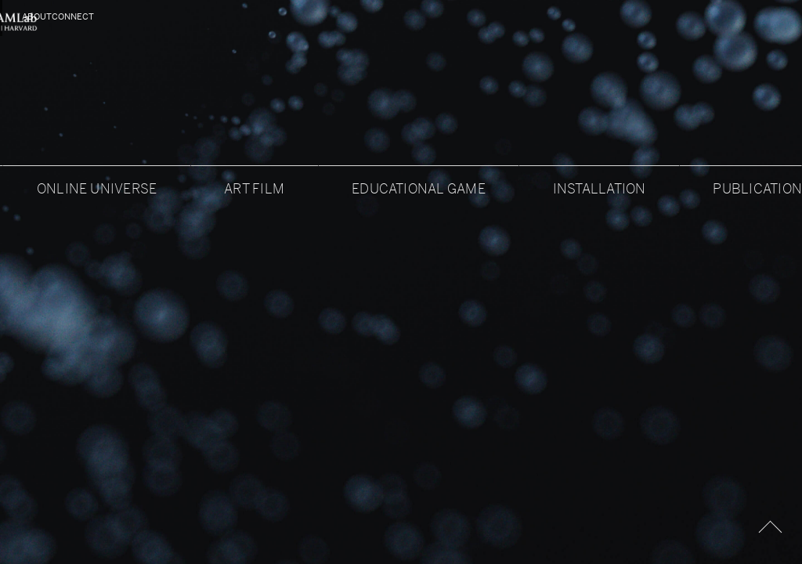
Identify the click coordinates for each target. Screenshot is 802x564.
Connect (758, 16)
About (37, 16)
